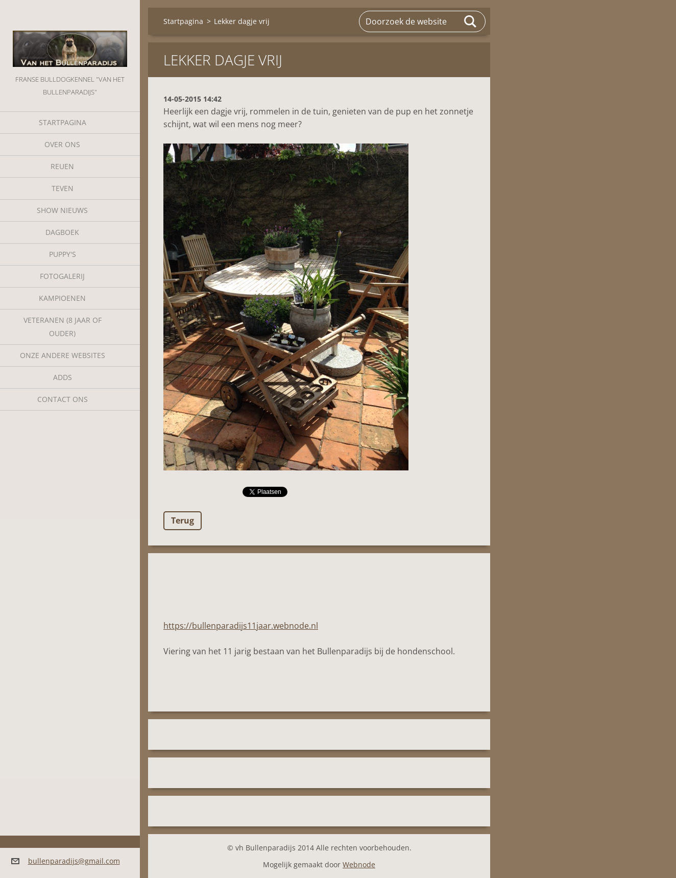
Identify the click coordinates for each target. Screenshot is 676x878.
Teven (63, 188)
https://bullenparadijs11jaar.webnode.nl (240, 625)
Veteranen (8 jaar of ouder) (62, 326)
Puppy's (62, 254)
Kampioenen (62, 298)
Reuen (62, 166)
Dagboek (62, 232)
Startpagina (62, 122)
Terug (182, 520)
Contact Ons (62, 399)
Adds (62, 377)
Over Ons (62, 144)
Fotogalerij (62, 276)
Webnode (359, 864)
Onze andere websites (62, 355)
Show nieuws (62, 210)
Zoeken (470, 21)
